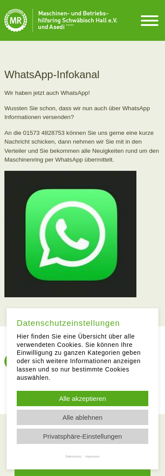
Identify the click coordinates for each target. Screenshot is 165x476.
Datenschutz (73, 456)
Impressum (92, 456)
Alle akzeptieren (82, 398)
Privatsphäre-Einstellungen (82, 436)
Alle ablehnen (82, 417)
